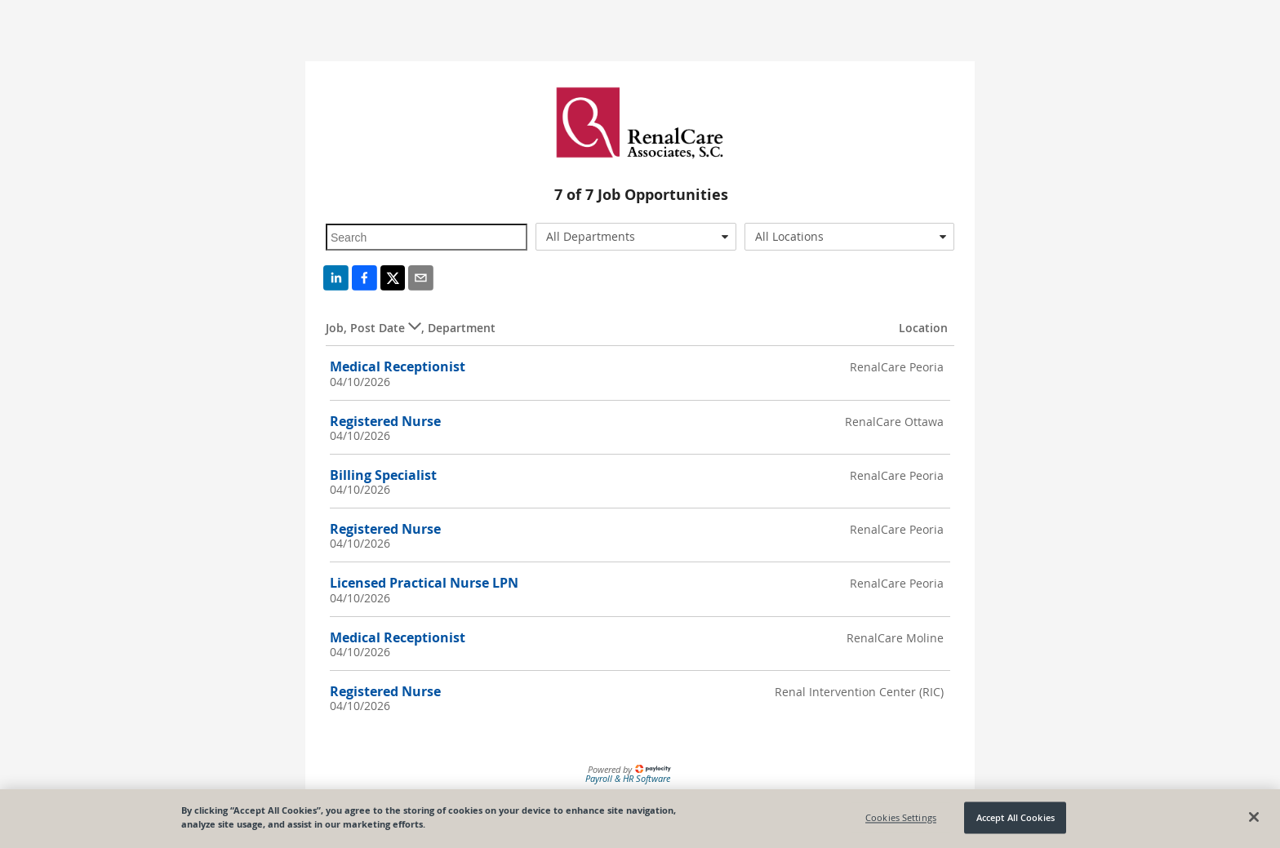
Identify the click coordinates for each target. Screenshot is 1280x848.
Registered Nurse (385, 421)
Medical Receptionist (397, 366)
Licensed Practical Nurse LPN (424, 583)
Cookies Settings (900, 817)
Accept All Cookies (1015, 817)
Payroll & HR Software (627, 778)
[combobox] (636, 237)
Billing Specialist (383, 475)
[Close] (1254, 818)
